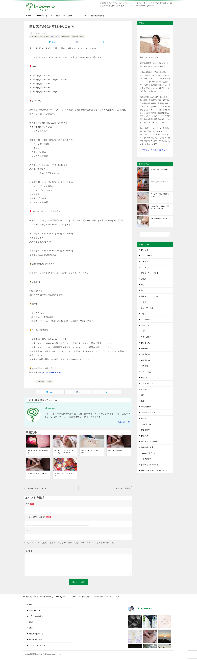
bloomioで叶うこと (148, 453)
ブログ (83, 16)
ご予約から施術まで (37, 616)
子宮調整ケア (146, 407)
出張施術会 (65, 36)
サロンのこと (146, 337)
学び (142, 285)
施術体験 (144, 348)
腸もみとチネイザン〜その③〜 (90, 452)
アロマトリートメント (150, 273)
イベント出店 (146, 372)
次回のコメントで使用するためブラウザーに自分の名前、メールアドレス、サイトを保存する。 (71, 542)
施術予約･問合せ (97, 16)
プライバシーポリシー (38, 645)
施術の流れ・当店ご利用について (154, 471)
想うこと (144, 290)
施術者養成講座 (147, 447)
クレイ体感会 (146, 319)
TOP (46, 597)
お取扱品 (144, 436)
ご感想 (143, 279)
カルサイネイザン (78, 36)
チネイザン (55, 36)
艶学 (142, 401)
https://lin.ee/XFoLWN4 (50, 372)
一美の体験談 (146, 459)
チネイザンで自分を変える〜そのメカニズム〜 (160, 195)
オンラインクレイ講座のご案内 (65, 475)
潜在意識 (144, 366)
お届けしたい (146, 343)
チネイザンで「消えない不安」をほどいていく (160, 207)
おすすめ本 (145, 360)
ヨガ (142, 331)
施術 (58, 16)
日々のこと (145, 325)
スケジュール (43, 36)
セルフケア (145, 378)
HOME (28, 16)
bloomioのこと (41, 16)
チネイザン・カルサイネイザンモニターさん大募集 (65, 452)
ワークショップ (147, 383)
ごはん (143, 314)
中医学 (143, 302)
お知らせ (34, 36)
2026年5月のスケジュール (159, 169)
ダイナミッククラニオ (150, 465)
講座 (70, 16)
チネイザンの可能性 (115, 450)
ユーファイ (145, 267)
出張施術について (36, 634)
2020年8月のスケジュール (37, 473)
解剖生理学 (145, 430)
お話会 (143, 418)
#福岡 (50, 382)
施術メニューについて (150, 296)
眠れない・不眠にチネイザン (160, 218)
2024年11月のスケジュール (36, 488)
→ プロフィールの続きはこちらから (154, 150)
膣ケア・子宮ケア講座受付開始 (38, 452)
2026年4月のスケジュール (159, 182)
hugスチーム (146, 424)
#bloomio (41, 382)
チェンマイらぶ (147, 308)
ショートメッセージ (149, 441)
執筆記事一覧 (124, 422)
